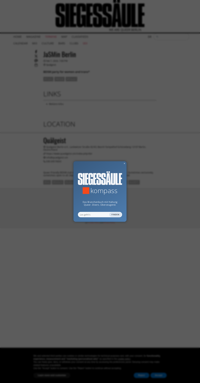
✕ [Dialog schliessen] (117, 163)
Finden (115, 214)
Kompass (104, 190)
